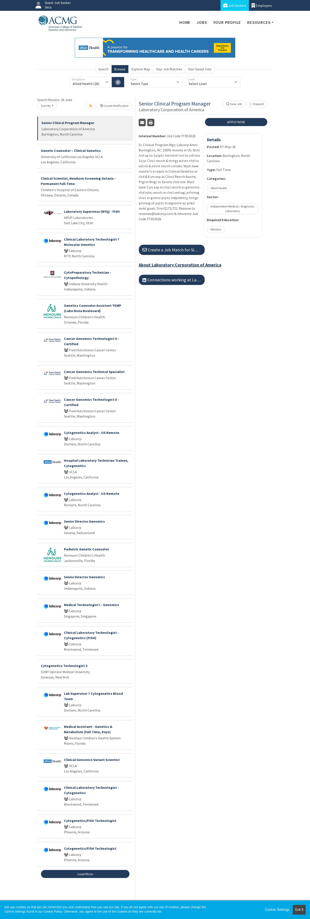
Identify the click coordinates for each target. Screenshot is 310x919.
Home (184, 22)
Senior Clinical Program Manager (67, 123)
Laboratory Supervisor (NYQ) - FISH (92, 211)
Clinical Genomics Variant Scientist (92, 759)
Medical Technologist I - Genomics (91, 605)
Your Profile (227, 22)
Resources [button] (258, 22)
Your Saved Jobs (200, 69)
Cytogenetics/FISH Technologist (90, 820)
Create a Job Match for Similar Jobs (173, 249)
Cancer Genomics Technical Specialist (94, 371)
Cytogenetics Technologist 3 (64, 665)
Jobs (202, 22)
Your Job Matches (169, 69)
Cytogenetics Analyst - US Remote (91, 432)
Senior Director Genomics (84, 521)
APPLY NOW (236, 122)
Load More (85, 874)
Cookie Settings (277, 909)
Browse (119, 69)
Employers (262, 5)
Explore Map (140, 69)
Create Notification (114, 106)
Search (103, 69)
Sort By (46, 106)
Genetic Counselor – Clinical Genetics (71, 150)
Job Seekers (234, 5)
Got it (299, 909)
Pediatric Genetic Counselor (86, 549)
